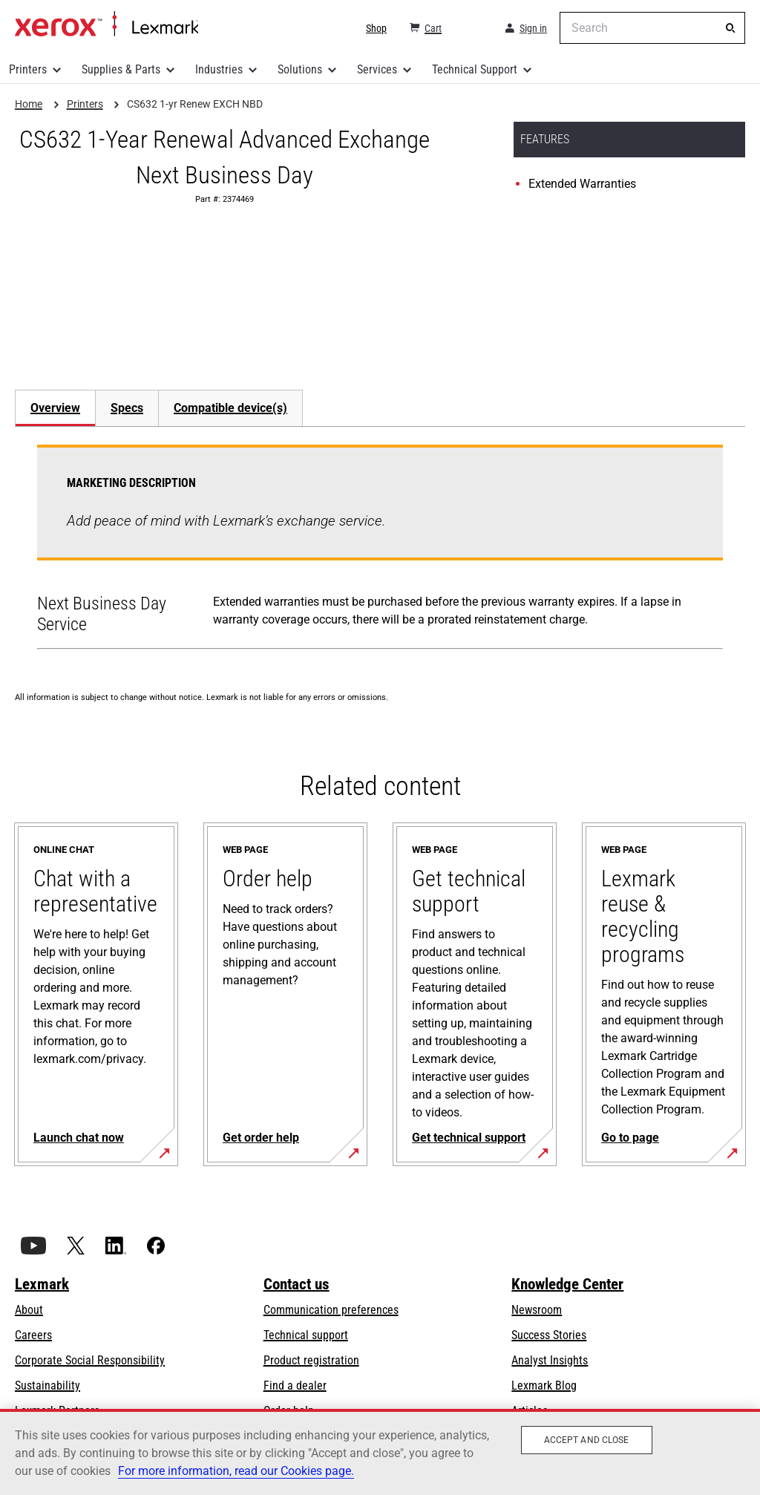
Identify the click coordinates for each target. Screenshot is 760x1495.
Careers (33, 1335)
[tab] (55, 408)
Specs (127, 408)
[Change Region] (472, 28)
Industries (219, 69)
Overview (55, 408)
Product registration (311, 1360)
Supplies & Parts (121, 69)
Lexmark (42, 1284)
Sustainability (47, 1385)
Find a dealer (295, 1385)
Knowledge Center (567, 1284)
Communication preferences (331, 1310)
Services (377, 69)
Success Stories (548, 1335)
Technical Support (474, 69)
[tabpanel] (380, 550)
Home (106, 24)
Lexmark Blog (544, 1385)
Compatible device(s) (230, 408)
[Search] (730, 28)
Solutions (300, 69)
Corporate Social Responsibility (90, 1360)
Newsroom (536, 1310)
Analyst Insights (549, 1360)
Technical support (305, 1335)
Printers (28, 69)
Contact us (296, 1284)
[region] (380, 1452)
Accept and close (586, 1440)
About (29, 1310)
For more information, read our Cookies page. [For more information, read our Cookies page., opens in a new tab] (236, 1471)
